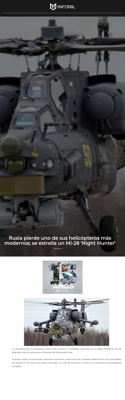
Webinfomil (58, 248)
